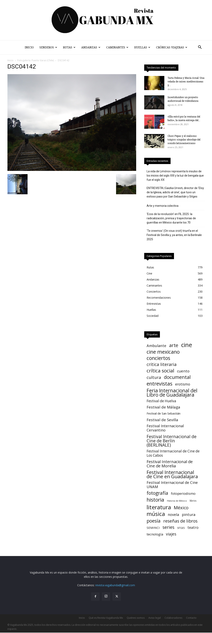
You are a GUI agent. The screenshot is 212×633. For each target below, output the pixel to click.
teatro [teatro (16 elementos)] (193, 527)
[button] (200, 48)
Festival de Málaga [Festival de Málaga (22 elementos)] (163, 407)
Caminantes (117, 47)
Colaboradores (173, 617)
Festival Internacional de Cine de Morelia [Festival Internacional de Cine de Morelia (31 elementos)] (170, 463)
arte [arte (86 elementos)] (173, 345)
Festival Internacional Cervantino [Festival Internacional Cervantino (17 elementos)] (165, 428)
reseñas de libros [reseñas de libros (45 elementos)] (180, 521)
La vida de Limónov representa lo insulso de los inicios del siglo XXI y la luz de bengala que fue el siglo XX (175, 175)
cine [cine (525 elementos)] (186, 345)
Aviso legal (154, 617)
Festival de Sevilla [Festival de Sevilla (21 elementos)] (162, 420)
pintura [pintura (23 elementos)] (189, 514)
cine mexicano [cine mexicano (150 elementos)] (163, 352)
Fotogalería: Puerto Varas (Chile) (35, 60)
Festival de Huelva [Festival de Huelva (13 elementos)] (161, 401)
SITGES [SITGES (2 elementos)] (181, 528)
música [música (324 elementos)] (156, 514)
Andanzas (90, 47)
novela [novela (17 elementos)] (173, 514)
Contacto (191, 617)
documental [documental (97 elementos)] (177, 377)
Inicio (29, 47)
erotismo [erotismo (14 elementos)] (182, 384)
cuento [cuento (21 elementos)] (183, 371)
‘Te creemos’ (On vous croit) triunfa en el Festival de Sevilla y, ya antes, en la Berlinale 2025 (174, 235)
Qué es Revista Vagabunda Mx (106, 617)
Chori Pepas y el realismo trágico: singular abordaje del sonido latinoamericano (184, 139)
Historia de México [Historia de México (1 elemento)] (177, 500)
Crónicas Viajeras (171, 47)
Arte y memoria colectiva (162, 205)
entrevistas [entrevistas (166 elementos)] (159, 383)
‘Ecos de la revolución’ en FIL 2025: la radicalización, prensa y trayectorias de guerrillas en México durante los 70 (171, 218)
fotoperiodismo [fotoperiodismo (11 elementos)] (183, 493)
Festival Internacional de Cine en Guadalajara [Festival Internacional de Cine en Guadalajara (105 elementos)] (172, 474)
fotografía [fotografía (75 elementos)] (157, 493)
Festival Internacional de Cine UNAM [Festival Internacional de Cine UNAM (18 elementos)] (172, 484)
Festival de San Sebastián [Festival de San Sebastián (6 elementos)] (163, 413)
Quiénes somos (136, 617)
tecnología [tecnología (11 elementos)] (155, 534)
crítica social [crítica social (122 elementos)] (160, 370)
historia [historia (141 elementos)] (155, 500)
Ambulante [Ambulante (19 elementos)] (156, 345)
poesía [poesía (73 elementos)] (154, 521)
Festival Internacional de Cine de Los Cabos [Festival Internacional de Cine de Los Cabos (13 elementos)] (173, 453)
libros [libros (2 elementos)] (193, 500)
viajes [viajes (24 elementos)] (171, 534)
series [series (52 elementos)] (168, 527)
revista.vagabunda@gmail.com (115, 585)
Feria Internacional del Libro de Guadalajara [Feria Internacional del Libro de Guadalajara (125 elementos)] (172, 392)
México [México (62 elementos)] (181, 507)
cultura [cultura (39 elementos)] (154, 377)
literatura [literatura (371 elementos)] (159, 507)
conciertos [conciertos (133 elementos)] (158, 358)
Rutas (69, 47)
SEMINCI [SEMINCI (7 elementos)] (153, 528)
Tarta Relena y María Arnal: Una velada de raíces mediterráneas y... (186, 81)
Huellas (142, 47)
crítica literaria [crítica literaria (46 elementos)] (162, 364)
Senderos (48, 47)
